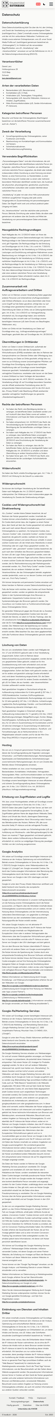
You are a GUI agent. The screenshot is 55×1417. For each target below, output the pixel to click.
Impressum (41, 1398)
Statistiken (27, 1405)
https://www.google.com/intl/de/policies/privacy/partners (25, 986)
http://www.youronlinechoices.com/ (31, 623)
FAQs (30, 1398)
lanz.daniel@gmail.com (11, 78)
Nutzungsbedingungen (20, 1401)
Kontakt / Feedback (16, 1398)
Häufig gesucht (13, 1405)
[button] (51, 4)
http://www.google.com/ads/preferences (18, 1302)
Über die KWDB (42, 1405)
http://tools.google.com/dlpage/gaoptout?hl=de (21, 973)
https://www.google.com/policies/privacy (19, 1286)
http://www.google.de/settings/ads (16, 1000)
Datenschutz (38, 1401)
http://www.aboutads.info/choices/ (36, 620)
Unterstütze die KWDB (27, 1409)
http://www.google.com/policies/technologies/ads (22, 994)
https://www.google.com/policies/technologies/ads (23, 1280)
